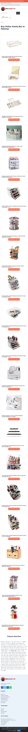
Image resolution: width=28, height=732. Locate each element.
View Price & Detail (14, 59)
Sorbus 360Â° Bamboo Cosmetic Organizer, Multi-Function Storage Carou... (13, 266)
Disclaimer (3, 702)
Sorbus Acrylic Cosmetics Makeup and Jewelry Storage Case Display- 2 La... (14, 206)
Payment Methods (4, 700)
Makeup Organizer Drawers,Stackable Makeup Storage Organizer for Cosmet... (12, 416)
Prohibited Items (4, 698)
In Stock (2, 709)
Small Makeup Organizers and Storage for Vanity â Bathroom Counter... (14, 566)
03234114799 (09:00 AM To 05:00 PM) (12, 5)
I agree (19, 730)
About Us (3, 694)
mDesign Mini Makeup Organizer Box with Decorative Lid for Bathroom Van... (14, 87)
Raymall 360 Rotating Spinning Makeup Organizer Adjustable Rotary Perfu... (13, 626)
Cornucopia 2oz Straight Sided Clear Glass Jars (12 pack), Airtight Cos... (13, 446)
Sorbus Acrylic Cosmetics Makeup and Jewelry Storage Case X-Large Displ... (14, 536)
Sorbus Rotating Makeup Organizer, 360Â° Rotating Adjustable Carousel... (13, 236)
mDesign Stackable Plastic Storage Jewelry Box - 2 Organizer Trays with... (13, 117)
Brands (2, 710)
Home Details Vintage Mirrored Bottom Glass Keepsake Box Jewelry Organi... (12, 57)
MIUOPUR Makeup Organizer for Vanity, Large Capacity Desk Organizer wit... (12, 147)
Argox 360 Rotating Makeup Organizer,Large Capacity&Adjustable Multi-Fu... (12, 596)
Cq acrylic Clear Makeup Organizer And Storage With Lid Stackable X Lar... (14, 476)
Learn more (14, 730)
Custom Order (4, 711)
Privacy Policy (4, 701)
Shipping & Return (4, 695)
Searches (3, 713)
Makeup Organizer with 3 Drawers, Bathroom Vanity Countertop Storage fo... (13, 176)
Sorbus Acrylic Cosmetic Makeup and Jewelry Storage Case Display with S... (14, 296)
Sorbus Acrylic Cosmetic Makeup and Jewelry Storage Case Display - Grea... (14, 356)
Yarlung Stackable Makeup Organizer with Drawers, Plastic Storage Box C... (13, 386)
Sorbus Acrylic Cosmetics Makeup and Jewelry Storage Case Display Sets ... (14, 326)
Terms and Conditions (5, 697)
